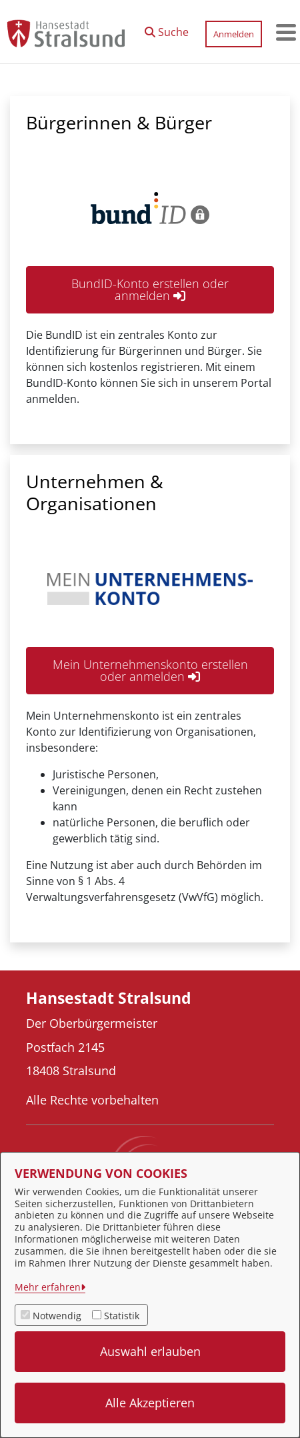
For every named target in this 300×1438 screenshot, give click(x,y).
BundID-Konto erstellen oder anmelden (150, 289)
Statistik (121, 1315)
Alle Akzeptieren (150, 1403)
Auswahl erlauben (150, 1351)
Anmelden (233, 34)
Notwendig (57, 1315)
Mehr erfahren (48, 1287)
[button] (166, 28)
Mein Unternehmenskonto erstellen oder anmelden (150, 670)
